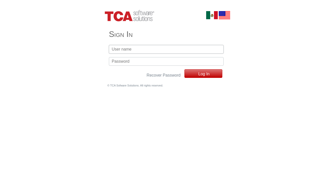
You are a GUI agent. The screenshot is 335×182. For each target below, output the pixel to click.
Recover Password (163, 75)
